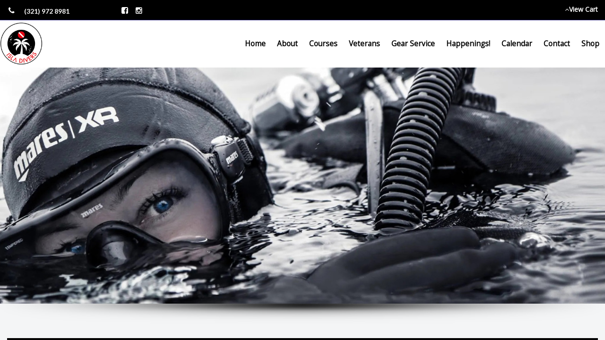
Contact (557, 44)
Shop (590, 44)
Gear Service (413, 44)
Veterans (364, 44)
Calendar (516, 44)
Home (255, 44)
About (287, 44)
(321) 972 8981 (46, 11)
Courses (323, 44)
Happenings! (468, 44)
